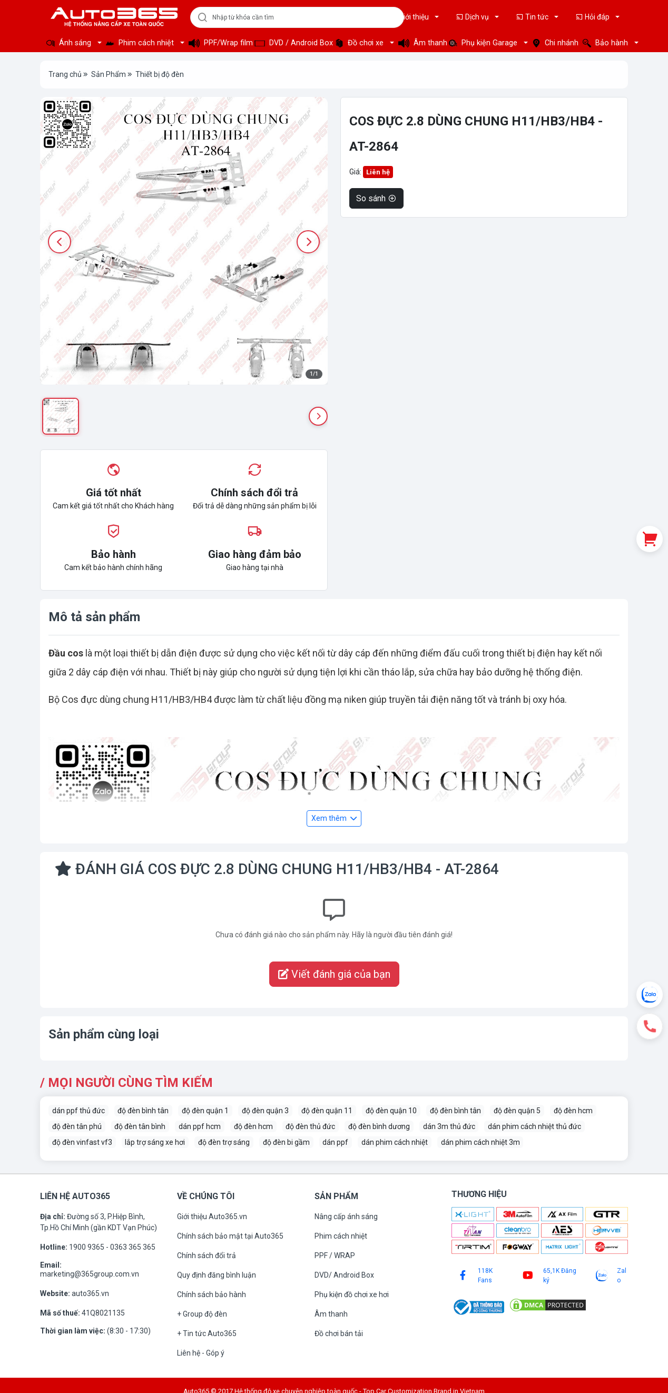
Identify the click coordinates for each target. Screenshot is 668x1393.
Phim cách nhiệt (141, 42)
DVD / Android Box (291, 42)
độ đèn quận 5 (517, 1110)
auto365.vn (90, 1293)
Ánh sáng (69, 42)
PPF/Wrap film (218, 42)
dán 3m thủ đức (449, 1126)
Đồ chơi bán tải (339, 1333)
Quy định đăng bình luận (216, 1275)
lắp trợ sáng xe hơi (155, 1142)
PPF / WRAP (335, 1255)
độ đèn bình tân (143, 1110)
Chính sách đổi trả (206, 1255)
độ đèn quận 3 (265, 1110)
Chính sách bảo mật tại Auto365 (230, 1236)
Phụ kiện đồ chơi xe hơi (352, 1294)
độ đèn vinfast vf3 (82, 1142)
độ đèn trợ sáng (224, 1142)
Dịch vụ (473, 17)
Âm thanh (420, 42)
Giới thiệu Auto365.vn (212, 1216)
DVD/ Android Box (344, 1275)
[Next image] (308, 241)
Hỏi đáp (593, 17)
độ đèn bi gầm (286, 1142)
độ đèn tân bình (139, 1126)
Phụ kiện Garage (484, 42)
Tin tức (533, 17)
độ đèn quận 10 (391, 1110)
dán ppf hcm (200, 1126)
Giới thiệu (409, 17)
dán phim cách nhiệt (394, 1142)
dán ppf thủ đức (78, 1110)
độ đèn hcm (573, 1110)
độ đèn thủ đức (310, 1126)
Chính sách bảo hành (211, 1294)
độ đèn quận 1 (205, 1110)
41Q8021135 (103, 1313)
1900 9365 (87, 1247)
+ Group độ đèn (202, 1314)
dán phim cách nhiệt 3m (480, 1142)
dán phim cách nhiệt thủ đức (534, 1126)
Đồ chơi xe (360, 42)
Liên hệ (378, 172)
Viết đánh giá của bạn (334, 974)
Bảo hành (606, 42)
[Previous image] (59, 241)
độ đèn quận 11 (326, 1110)
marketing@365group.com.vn (89, 1274)
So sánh (376, 198)
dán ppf (335, 1142)
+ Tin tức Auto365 (207, 1333)
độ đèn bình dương (379, 1126)
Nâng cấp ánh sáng (346, 1216)
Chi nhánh (554, 42)
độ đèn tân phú (77, 1126)
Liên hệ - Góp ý (200, 1353)
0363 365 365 (132, 1247)
